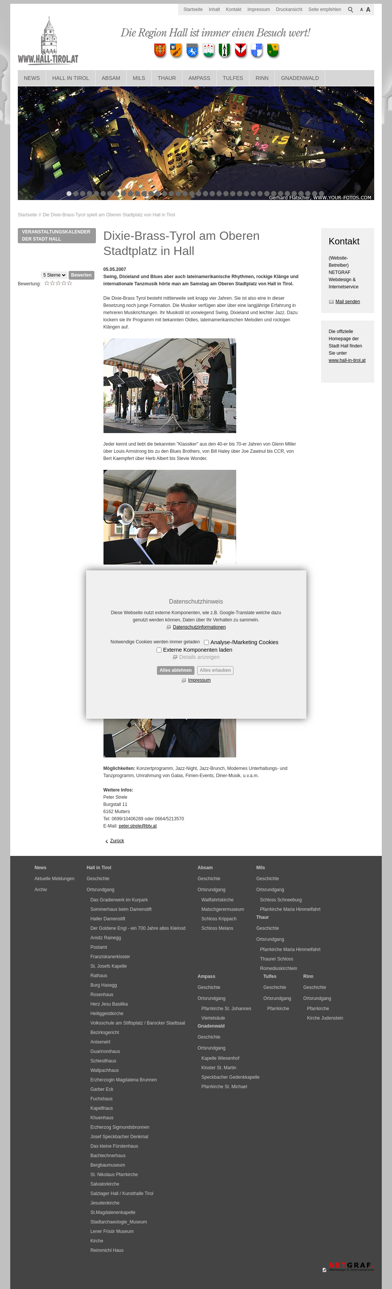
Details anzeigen (199, 657)
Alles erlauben (215, 670)
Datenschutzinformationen (199, 627)
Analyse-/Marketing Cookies (244, 642)
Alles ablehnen (176, 670)
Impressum (199, 680)
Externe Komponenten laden (197, 650)
